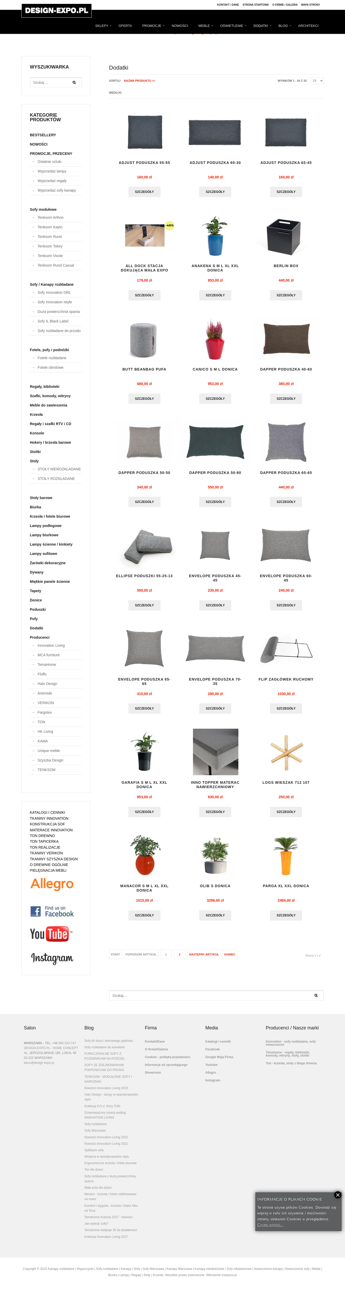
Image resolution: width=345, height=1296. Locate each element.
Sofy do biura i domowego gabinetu (109, 1045)
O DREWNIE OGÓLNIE (49, 865)
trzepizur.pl (229, 1279)
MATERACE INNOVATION (51, 830)
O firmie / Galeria (285, 4)
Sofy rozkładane (96, 1128)
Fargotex (45, 712)
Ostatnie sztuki (50, 162)
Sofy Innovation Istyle (55, 302)
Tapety (35, 591)
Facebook (212, 1053)
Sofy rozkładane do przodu (59, 331)
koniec (229, 958)
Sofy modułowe (43, 209)
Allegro (210, 1077)
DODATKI (261, 26)
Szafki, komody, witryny (50, 396)
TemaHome (47, 664)
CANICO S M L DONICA (215, 370)
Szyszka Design (51, 760)
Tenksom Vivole (50, 256)
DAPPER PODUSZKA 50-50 (144, 474)
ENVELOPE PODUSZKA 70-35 (215, 684)
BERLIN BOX (286, 267)
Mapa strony (310, 4)
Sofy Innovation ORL (54, 292)
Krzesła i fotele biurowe (50, 516)
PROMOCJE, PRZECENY (51, 154)
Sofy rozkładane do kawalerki (105, 1051)
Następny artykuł (204, 958)
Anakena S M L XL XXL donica (215, 269)
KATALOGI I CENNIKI (47, 812)
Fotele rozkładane (52, 358)
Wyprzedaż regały (52, 181)
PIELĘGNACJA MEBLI (48, 870)
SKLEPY (102, 26)
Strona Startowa (256, 4)
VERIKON (46, 703)
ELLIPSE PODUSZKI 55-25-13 (144, 580)
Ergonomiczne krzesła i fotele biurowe (111, 1167)
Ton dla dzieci (94, 1174)
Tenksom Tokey (50, 246)
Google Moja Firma (219, 1061)
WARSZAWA (33, 1047)
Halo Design (47, 684)
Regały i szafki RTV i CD (50, 424)
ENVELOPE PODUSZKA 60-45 (286, 580)
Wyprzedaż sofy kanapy (57, 190)
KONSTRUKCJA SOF (47, 824)
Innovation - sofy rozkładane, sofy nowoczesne (291, 1047)
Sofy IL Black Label (53, 321)
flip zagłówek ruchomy (286, 682)
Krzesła (36, 414)
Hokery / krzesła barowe (50, 442)
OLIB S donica (215, 890)
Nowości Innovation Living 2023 (106, 1092)
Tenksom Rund (50, 237)
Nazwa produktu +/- (140, 80)
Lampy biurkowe (44, 535)
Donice (36, 600)
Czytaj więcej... (270, 1224)
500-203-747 (67, 1047)
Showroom (153, 1077)
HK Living (45, 731)
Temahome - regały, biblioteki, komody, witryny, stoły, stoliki (288, 1058)
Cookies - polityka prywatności (167, 1061)
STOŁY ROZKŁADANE (56, 479)
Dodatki (36, 628)
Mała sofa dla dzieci (98, 1192)
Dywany (37, 572)
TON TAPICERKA (44, 841)
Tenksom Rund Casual (56, 265)
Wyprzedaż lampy (52, 171)
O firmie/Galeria (156, 1053)
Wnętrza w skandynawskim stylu (107, 1161)
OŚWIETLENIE (231, 26)
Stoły (34, 461)
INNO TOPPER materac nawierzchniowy (215, 788)
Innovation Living (51, 645)
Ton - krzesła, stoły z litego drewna (291, 1067)
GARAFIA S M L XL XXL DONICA (144, 788)
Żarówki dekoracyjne (48, 563)
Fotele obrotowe (51, 367)
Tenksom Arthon (51, 217)
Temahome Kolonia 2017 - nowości (109, 1221)
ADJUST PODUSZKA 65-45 (286, 163)
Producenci (40, 637)
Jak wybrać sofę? (97, 1228)
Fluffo (42, 674)
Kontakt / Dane (228, 4)
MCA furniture (49, 655)
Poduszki (38, 609)
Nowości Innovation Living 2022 (106, 1141)
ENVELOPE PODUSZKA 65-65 (144, 684)
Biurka (35, 507)
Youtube (211, 1069)
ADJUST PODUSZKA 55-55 (144, 163)
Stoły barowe (41, 498)
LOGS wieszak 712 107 (286, 786)
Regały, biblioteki (44, 387)
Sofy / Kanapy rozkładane (52, 284)
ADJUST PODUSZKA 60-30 (215, 163)
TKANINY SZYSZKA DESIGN (54, 859)
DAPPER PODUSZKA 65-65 (286, 474)
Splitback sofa (94, 1154)
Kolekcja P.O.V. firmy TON (102, 1110)
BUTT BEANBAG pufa (144, 370)
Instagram (212, 1084)
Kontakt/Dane (155, 1046)
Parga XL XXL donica (286, 890)
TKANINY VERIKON (46, 853)
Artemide (45, 693)
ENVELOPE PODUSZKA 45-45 (215, 580)
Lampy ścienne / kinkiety (51, 544)
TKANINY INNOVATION (49, 818)
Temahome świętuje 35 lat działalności (111, 1234)
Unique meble (49, 751)
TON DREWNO (42, 836)
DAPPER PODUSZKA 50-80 (215, 474)
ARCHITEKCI (308, 26)
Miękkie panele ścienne (50, 581)
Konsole (37, 433)
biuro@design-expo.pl (39, 1067)
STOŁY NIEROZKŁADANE (59, 469)
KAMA (43, 741)
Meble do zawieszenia (48, 405)
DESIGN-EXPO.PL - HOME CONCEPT (51, 1052)
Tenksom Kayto (50, 227)
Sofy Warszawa (95, 1134)
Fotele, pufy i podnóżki (49, 350)
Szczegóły (144, 192)
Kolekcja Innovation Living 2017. (107, 1241)
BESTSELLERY (43, 135)
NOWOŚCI (180, 26)
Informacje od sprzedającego (166, 1069)
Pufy (34, 619)
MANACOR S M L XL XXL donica (144, 892)
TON (41, 722)
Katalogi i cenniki (218, 1046)
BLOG (283, 26)
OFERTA (125, 26)
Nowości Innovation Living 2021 (106, 1148)
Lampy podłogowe (46, 526)
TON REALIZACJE (45, 847)
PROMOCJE (152, 26)
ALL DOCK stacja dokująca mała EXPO (144, 269)
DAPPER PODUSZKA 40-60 (286, 370)
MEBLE (204, 26)
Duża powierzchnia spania (59, 312)
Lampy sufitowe (43, 554)
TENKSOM (47, 770)
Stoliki (35, 452)
